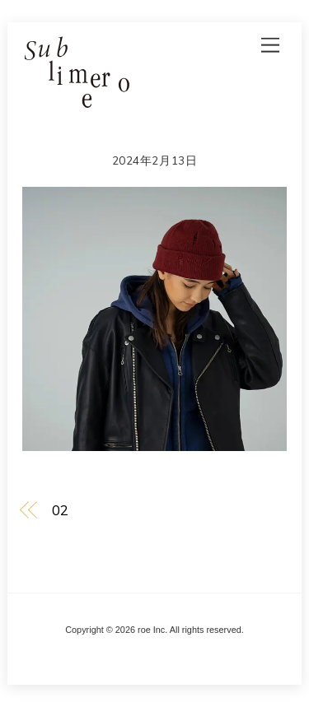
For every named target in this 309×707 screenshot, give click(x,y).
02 (60, 510)
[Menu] (270, 45)
